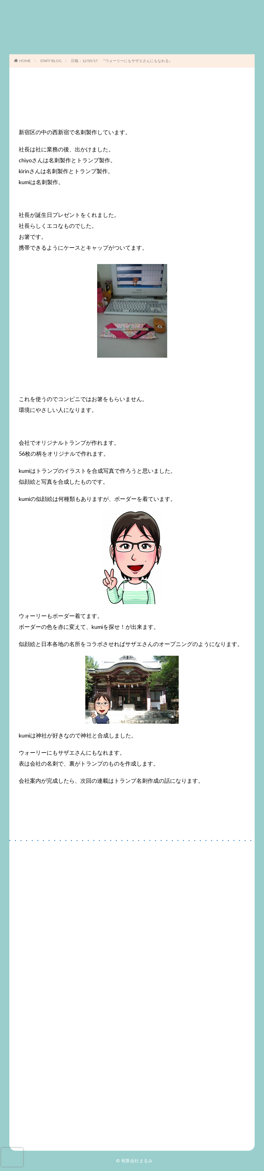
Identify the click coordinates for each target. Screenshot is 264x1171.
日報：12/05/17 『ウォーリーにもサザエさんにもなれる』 (121, 60)
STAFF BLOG (51, 60)
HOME (25, 60)
